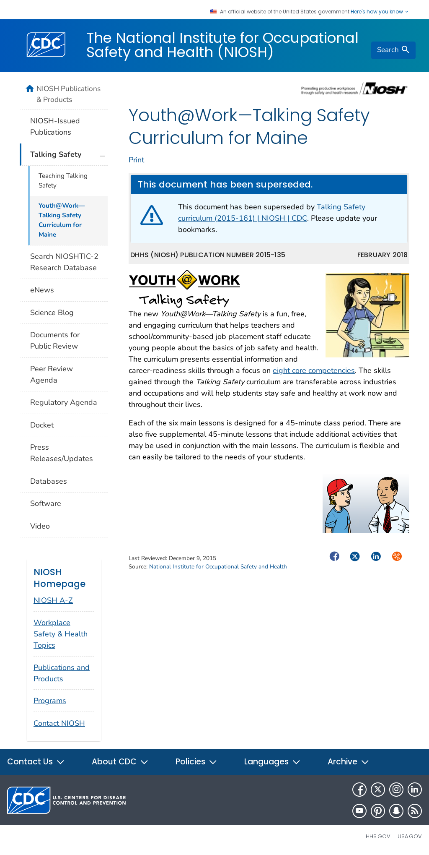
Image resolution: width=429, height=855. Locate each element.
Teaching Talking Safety (63, 181)
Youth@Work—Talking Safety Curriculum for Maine (62, 220)
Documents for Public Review (55, 340)
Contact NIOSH (59, 723)
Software (45, 503)
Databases (48, 481)
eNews (42, 290)
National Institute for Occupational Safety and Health (218, 567)
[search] (393, 50)
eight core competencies (314, 370)
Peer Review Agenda (51, 374)
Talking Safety (55, 154)
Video (40, 526)
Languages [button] (272, 761)
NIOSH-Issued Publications (55, 126)
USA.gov (410, 836)
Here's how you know (380, 12)
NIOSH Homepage (59, 578)
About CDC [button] (120, 761)
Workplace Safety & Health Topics (61, 634)
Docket (42, 425)
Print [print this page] (136, 160)
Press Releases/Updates (61, 453)
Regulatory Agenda (63, 402)
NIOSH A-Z (53, 600)
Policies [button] (196, 761)
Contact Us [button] (36, 761)
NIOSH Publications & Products (68, 93)
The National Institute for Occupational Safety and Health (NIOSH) (222, 45)
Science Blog (52, 313)
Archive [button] (349, 761)
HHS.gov (378, 836)
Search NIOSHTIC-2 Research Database (64, 262)
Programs (50, 701)
